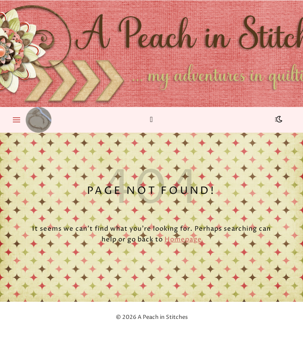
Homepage (183, 239)
